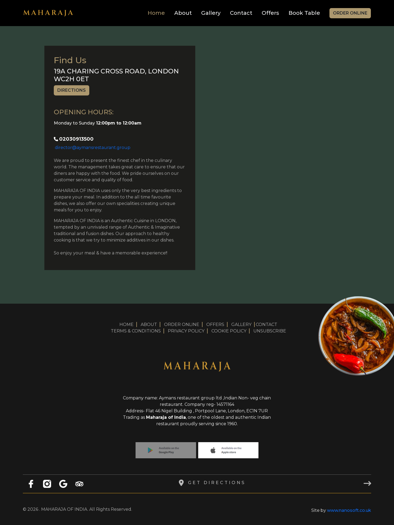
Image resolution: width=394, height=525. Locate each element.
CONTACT (266, 324)
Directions (71, 90)
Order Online (350, 13)
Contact (241, 13)
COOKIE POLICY (228, 331)
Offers (270, 13)
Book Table (304, 13)
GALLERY (241, 324)
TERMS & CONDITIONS (136, 331)
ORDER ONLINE (181, 324)
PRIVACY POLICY (186, 331)
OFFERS (215, 324)
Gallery (211, 13)
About (183, 13)
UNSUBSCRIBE (269, 331)
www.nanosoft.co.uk (349, 510)
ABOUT (149, 324)
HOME (126, 324)
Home (156, 13)
